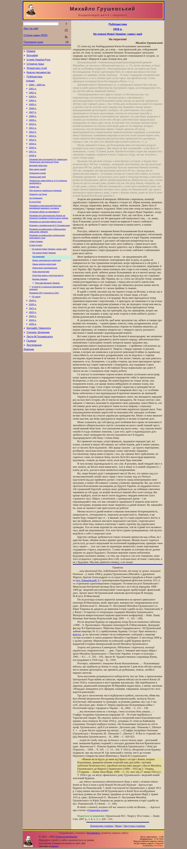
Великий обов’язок (38, 179)
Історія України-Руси (38, 61)
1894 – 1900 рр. (37, 89)
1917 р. (33, 164)
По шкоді (36, 320)
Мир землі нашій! (37, 183)
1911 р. (33, 137)
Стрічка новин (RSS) (35, 35)
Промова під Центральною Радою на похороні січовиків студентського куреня (48, 233)
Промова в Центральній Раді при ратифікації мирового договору (45, 223)
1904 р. (33, 106)
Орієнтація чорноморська (44, 289)
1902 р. (33, 98)
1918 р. (33, 168)
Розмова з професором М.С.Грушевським (49, 243)
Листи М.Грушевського (40, 364)
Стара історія (35, 264)
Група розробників (66, 836)
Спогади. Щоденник (38, 359)
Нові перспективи (40, 293)
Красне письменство (39, 75)
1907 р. (33, 120)
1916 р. (33, 159)
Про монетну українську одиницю (45, 206)
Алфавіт (30, 84)
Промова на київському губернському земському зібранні (47, 248)
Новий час (34, 201)
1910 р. (33, 133)
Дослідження (34, 374)
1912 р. (33, 142)
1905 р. (33, 111)
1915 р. (33, 155)
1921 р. (33, 333)
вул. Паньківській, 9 (87, 580)
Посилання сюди (33, 42)
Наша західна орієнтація (44, 285)
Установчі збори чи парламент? (44, 228)
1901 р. (33, 93)
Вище (118, 825)
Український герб (37, 191)
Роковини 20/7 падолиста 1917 (44, 316)
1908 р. (33, 124)
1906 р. (33, 115)
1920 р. (33, 328)
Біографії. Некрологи (39, 355)
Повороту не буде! (38, 210)
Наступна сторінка (134, 825)
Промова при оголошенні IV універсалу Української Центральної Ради (48, 173)
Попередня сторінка (101, 825)
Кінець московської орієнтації (46, 280)
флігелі (77, 634)
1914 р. (33, 150)
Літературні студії (37, 70)
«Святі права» (36, 260)
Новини (31, 51)
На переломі (38, 276)
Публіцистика (34, 80)
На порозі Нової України (44, 272)
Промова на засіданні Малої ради (45, 239)
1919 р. (33, 324)
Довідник (29, 378)
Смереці (54, 846)
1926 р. (33, 350)
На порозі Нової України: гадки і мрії (49, 268)
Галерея (31, 369)
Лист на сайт (31, 28)
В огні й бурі (35, 218)
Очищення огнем (37, 187)
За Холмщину (35, 214)
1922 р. (33, 337)
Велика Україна (39, 301)
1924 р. (33, 346)
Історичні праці (35, 65)
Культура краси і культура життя (47, 297)
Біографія (32, 56)
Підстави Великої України (47, 305)
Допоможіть (93, 833)
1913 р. (33, 146)
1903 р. (33, 102)
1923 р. (33, 341)
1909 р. (33, 128)
